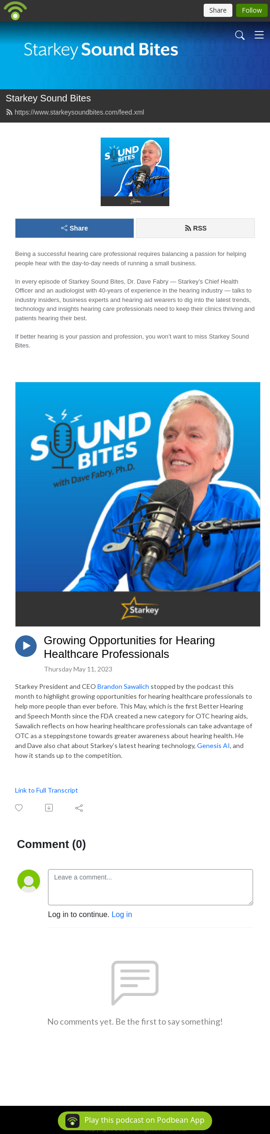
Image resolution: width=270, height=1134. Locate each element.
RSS (195, 228)
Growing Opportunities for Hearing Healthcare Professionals (129, 647)
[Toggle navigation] (259, 35)
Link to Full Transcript (46, 790)
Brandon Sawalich (123, 686)
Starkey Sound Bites (48, 98)
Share (74, 228)
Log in (121, 914)
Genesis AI (213, 745)
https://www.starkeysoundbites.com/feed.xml (75, 112)
